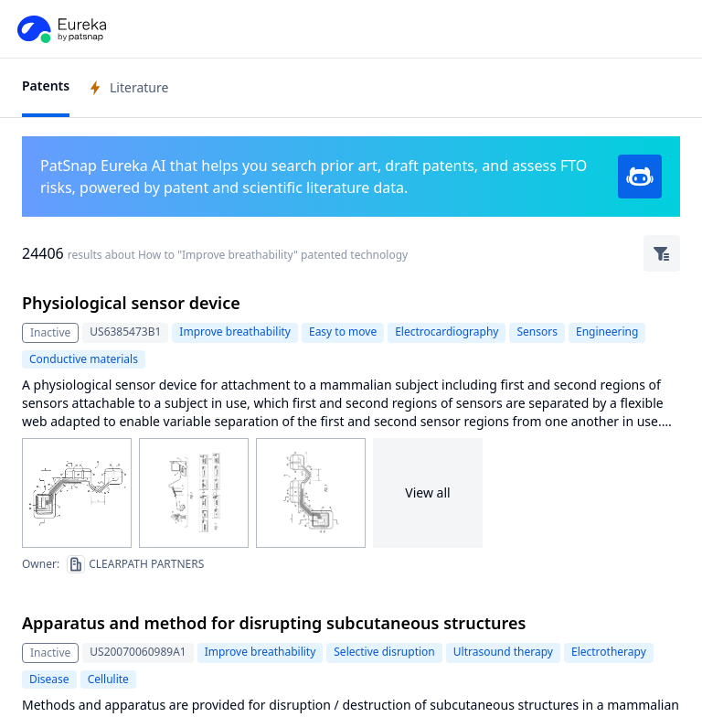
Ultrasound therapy (503, 651)
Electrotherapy (608, 651)
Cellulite (108, 679)
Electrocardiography (446, 331)
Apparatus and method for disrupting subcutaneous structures (274, 623)
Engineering (607, 331)
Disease (49, 679)
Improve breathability (235, 331)
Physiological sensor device (131, 303)
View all (427, 492)
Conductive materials (83, 359)
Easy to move (343, 331)
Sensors (536, 331)
